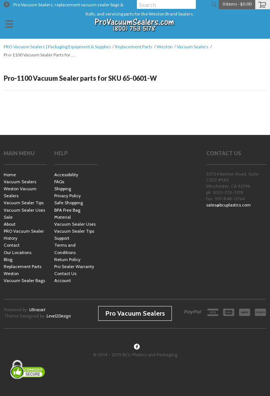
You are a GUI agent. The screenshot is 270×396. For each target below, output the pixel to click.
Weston (165, 46)
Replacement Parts (133, 46)
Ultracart (37, 309)
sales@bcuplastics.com (228, 205)
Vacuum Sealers (192, 46)
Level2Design (58, 316)
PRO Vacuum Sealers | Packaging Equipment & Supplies (57, 46)
